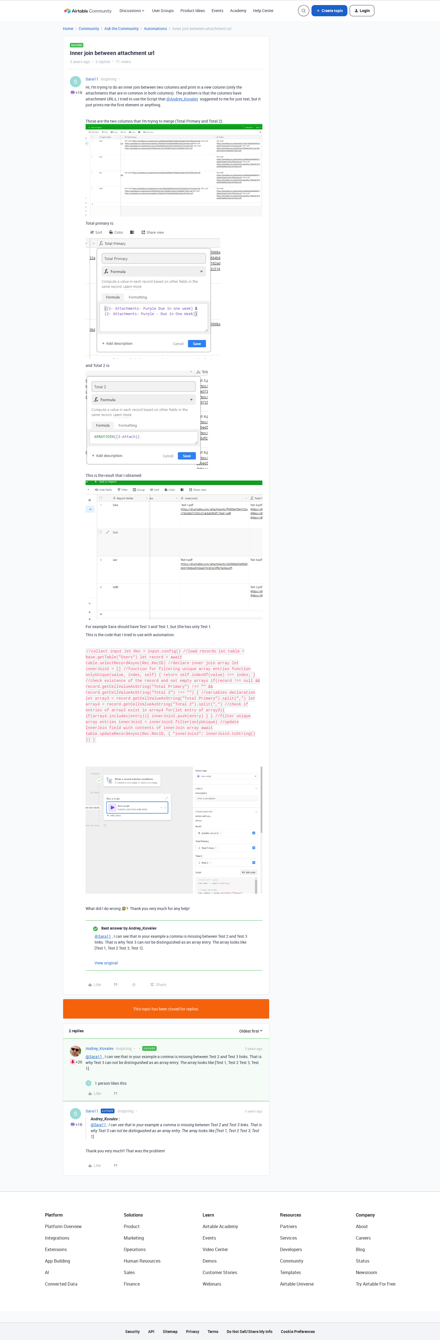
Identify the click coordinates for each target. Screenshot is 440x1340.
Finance (132, 1284)
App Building (57, 1261)
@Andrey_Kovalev (182, 99)
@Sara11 (103, 936)
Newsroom (366, 1272)
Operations (135, 1249)
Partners (288, 1226)
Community (89, 28)
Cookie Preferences (298, 1331)
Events (217, 10)
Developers (291, 1249)
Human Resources (142, 1261)
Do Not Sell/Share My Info (249, 1331)
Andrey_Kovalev (100, 1048)
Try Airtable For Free (375, 1284)
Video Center (215, 1249)
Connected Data (61, 1284)
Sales (129, 1272)
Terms (213, 1331)
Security (132, 1331)
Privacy (192, 1331)
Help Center (263, 10)
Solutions (133, 1215)
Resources (290, 1215)
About (362, 1226)
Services (288, 1238)
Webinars (212, 1284)
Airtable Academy (220, 1226)
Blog (360, 1249)
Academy (238, 10)
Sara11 (92, 79)
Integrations (57, 1238)
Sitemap (170, 1331)
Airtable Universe (297, 1284)
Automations (155, 28)
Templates (290, 1272)
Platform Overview (63, 1226)
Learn (208, 1215)
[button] (329, 10)
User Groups (163, 10)
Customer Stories (220, 1272)
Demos (210, 1261)
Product (132, 1226)
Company (365, 1215)
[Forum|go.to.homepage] (88, 10)
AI (47, 1272)
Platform (54, 1215)
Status (362, 1261)
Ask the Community (121, 28)
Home (68, 28)
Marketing (134, 1238)
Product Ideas (192, 10)
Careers (363, 1238)
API (151, 1331)
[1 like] (106, 1083)
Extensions (56, 1249)
